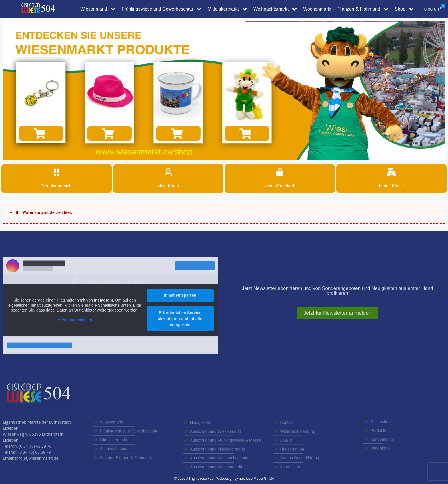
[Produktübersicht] (56, 172)
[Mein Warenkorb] (280, 172)
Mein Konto (168, 185)
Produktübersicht (57, 185)
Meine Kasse (391, 185)
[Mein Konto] (168, 172)
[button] (433, 9)
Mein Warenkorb (279, 185)
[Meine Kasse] (391, 172)
